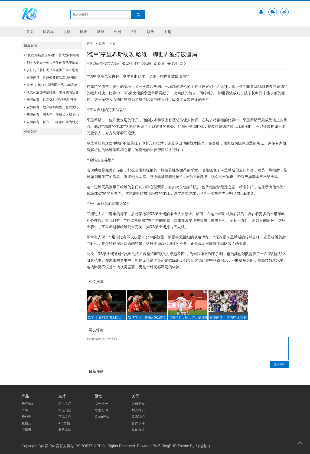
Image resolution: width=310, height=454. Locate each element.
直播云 (26, 423)
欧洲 (84, 32)
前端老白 (203, 446)
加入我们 (138, 410)
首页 (30, 32)
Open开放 (102, 416)
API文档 (64, 423)
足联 (67, 32)
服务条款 (64, 429)
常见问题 (64, 410)
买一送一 (101, 403)
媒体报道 (138, 429)
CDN (25, 410)
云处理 (26, 416)
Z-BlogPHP (167, 446)
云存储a (27, 403)
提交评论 (279, 364)
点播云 (26, 429)
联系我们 (138, 416)
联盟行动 (101, 410)
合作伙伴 (138, 423)
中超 (167, 32)
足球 (100, 32)
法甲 (134, 32)
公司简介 (138, 403)
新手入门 (64, 403)
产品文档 (64, 416)
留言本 (48, 32)
